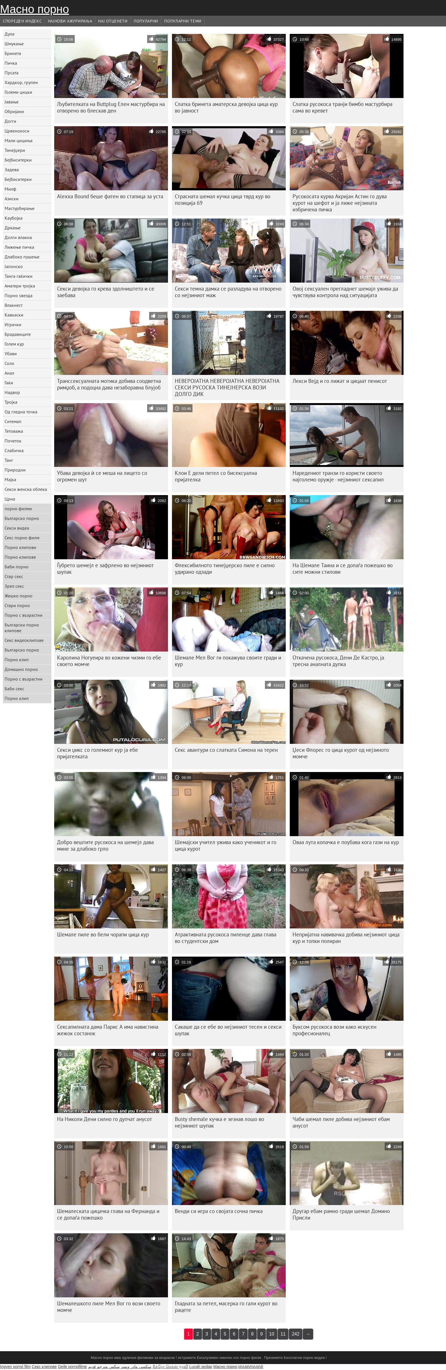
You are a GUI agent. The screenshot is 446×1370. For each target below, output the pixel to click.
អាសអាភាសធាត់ (250, 1366)
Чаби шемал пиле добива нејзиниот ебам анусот (341, 1122)
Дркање (13, 227)
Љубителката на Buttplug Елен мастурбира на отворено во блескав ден (111, 107)
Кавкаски (14, 315)
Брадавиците (18, 334)
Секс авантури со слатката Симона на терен (226, 749)
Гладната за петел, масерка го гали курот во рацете (226, 1306)
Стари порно (17, 605)
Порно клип (17, 659)
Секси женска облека (26, 489)
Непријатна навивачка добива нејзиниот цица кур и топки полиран (346, 937)
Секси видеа (17, 528)
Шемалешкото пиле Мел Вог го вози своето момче (108, 1306)
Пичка (11, 63)
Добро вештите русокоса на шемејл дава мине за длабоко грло (105, 845)
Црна (10, 499)
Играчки (13, 324)
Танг (9, 460)
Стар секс (14, 576)
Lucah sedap (200, 1366)
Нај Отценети (112, 21)
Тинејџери (15, 150)
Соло (9, 363)
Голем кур (14, 344)
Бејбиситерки (18, 160)
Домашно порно (21, 669)
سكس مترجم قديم (104, 1366)
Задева (12, 169)
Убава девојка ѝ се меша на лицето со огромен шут (102, 476)
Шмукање (14, 43)
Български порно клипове (22, 627)
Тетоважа (14, 431)
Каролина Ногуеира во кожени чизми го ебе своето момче (109, 660)
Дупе (10, 34)
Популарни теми (183, 21)
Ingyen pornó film (15, 1366)
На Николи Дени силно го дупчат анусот (104, 1119)
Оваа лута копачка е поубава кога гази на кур (346, 842)
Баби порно (17, 566)
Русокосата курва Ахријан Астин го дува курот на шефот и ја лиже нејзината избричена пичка (340, 203)
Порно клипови (20, 547)
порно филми (18, 508)
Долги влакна (18, 237)
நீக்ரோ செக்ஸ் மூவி (170, 1366)
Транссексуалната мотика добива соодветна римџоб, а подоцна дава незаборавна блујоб (109, 384)
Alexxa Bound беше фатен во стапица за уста (110, 196)
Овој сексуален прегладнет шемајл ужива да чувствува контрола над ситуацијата (345, 292)
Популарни (146, 21)
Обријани (14, 111)
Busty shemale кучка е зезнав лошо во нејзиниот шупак (219, 1122)
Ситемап (13, 421)
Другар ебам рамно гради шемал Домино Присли (341, 1214)
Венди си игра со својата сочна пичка (219, 1211)
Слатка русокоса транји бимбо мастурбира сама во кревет (342, 107)
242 (295, 1334)
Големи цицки (18, 92)
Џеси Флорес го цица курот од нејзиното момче (341, 753)
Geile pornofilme (72, 1366)
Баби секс (14, 688)
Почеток (13, 441)
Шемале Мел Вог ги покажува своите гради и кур (228, 660)
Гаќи (9, 382)
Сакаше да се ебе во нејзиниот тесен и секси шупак (228, 1030)
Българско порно (22, 518)
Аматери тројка (20, 286)
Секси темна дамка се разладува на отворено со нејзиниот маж (228, 292)
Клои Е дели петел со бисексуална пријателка (216, 476)
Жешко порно (19, 596)
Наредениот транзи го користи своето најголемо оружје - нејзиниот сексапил (338, 476)
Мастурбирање (20, 208)
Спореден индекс (22, 21)
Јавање (12, 102)
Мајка (10, 479)
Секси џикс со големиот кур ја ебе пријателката (97, 753)
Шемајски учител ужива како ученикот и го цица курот (225, 845)
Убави (11, 353)
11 (283, 1334)
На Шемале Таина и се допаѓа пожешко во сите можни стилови (343, 568)
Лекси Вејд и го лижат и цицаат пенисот (340, 380)
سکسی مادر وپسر (136, 1366)
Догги (10, 121)
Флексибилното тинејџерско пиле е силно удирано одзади (225, 568)
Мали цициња (19, 140)
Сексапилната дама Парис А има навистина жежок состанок (107, 1030)
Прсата (12, 72)
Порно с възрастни (23, 615)
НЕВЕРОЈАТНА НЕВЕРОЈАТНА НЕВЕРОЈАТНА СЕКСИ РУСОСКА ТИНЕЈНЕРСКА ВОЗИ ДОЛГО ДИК (227, 387)
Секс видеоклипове (24, 640)
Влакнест (14, 305)
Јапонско (14, 266)
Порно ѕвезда (19, 295)
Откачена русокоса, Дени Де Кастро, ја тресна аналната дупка (338, 660)
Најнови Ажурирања (70, 21)
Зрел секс (14, 586)
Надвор (12, 392)
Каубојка (14, 218)
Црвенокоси (17, 131)
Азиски (12, 198)
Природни (15, 470)
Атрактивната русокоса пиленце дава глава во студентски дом (225, 937)
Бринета (13, 53)
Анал (9, 373)
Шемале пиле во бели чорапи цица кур (103, 934)
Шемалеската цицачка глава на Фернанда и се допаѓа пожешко (108, 1214)
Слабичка (14, 450)
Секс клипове (44, 1366)
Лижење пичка (19, 247)
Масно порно (34, 9)
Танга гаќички (19, 276)
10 (271, 1334)
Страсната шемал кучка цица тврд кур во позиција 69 (222, 199)
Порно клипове (20, 557)
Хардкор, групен (21, 82)
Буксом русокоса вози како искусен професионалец (334, 1030)
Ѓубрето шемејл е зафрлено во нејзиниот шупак (105, 568)
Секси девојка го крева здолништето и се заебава (105, 292)
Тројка (11, 402)
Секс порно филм (22, 537)
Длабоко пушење (22, 257)
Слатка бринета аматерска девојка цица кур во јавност (226, 107)
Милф (10, 189)
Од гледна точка (21, 412)
